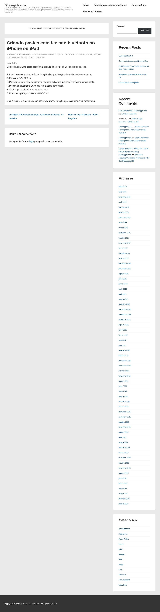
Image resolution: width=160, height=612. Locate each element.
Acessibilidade (124, 529)
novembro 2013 (125, 417)
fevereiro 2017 (124, 253)
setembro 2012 (125, 468)
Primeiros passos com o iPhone (110, 5)
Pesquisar (121, 26)
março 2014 (123, 396)
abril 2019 (123, 202)
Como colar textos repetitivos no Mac (133, 61)
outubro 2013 (124, 422)
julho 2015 (123, 330)
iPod (95, 55)
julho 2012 (123, 478)
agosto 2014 (124, 381)
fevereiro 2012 (124, 499)
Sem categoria (124, 580)
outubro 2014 (124, 371)
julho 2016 (123, 279)
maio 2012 (123, 488)
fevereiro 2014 (124, 402)
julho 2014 (123, 386)
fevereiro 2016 (124, 304)
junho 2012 (123, 483)
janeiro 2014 (124, 407)
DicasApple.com (15, 5)
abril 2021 (123, 192)
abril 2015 (123, 345)
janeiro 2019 (124, 212)
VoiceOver (22, 58)
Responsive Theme (49, 604)
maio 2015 (123, 340)
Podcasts (122, 575)
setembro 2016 (125, 269)
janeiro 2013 (124, 453)
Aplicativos (123, 534)
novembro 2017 (125, 233)
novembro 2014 (125, 366)
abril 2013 (123, 437)
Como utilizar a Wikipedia (129, 83)
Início (86, 5)
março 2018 (123, 228)
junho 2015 (123, 335)
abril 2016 (123, 294)
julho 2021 (123, 187)
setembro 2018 (125, 217)
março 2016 (123, 299)
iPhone (89, 55)
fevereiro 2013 (124, 447)
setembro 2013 (125, 427)
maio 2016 (123, 289)
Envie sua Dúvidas (92, 11)
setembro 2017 (125, 243)
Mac (120, 570)
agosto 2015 (124, 325)
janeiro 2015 (124, 355)
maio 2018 (123, 222)
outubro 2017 (124, 238)
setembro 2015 (125, 320)
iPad (83, 55)
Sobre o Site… (139, 5)
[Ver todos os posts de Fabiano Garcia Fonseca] (19, 55)
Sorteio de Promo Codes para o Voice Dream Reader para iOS (134, 130)
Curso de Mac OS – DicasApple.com (133, 111)
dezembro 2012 (125, 458)
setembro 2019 (125, 197)
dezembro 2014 (125, 361)
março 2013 (123, 442)
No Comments (39, 58)
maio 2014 (123, 391)
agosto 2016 (124, 274)
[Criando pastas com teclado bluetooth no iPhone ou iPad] (54, 55)
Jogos (121, 565)
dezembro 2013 (125, 412)
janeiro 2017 (124, 258)
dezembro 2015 (125, 309)
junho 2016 (123, 284)
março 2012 (123, 494)
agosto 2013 (124, 432)
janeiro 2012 (124, 504)
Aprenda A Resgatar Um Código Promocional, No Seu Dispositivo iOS (134, 158)
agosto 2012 (124, 473)
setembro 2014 (125, 376)
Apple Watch (124, 539)
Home (121, 544)
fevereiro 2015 (124, 350)
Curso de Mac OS (126, 56)
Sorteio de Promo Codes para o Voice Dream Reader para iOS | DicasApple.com (133, 152)
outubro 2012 (124, 463)
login (31, 141)
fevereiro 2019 (124, 207)
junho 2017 (123, 248)
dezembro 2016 (125, 263)
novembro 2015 (125, 315)
